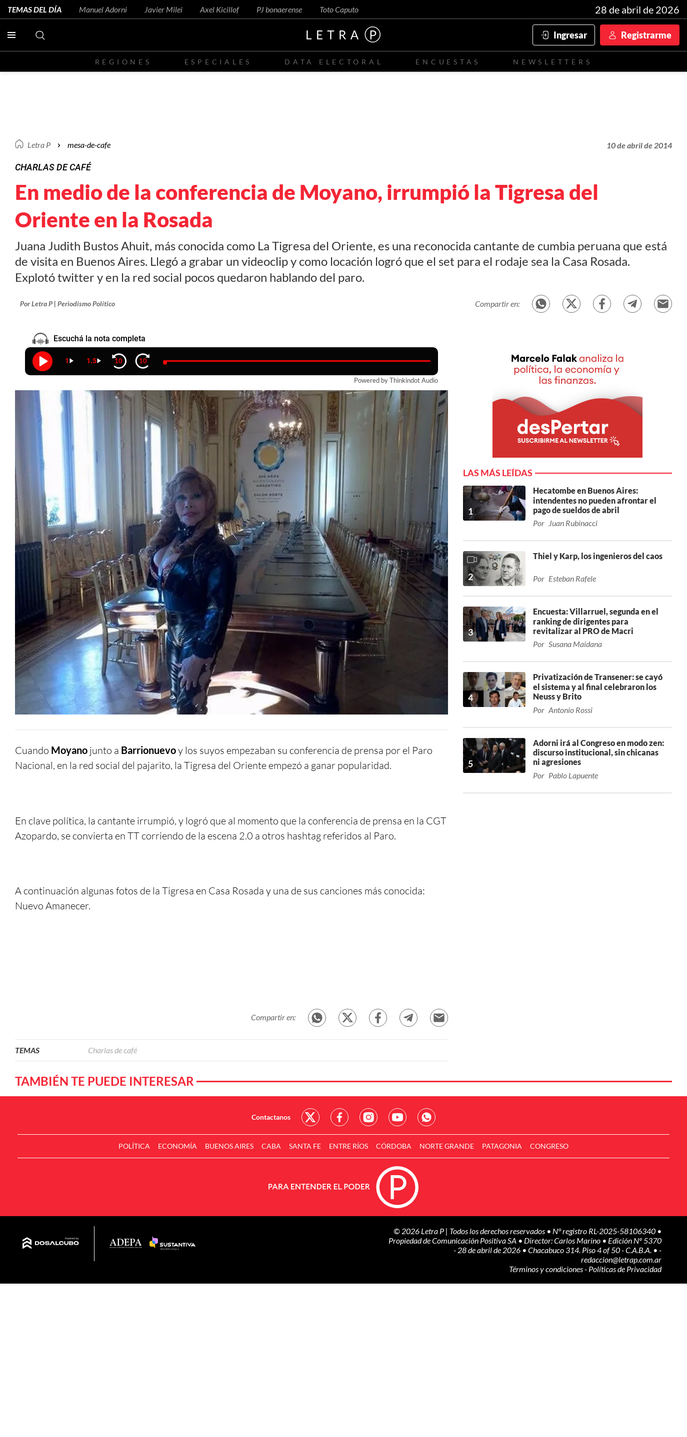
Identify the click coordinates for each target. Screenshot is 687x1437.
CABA (271, 1146)
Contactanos (271, 1117)
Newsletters (552, 61)
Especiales (218, 61)
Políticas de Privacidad (625, 1269)
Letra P (39, 144)
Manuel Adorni (103, 9)
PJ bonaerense (279, 9)
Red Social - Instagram (368, 1117)
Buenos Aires (229, 1146)
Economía (177, 1146)
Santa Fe (305, 1146)
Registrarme (646, 34)
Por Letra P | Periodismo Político (67, 303)
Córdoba (394, 1146)
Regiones (123, 61)
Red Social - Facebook (339, 1117)
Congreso (549, 1146)
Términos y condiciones (546, 1269)
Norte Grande (447, 1146)
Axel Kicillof (219, 9)
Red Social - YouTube (397, 1117)
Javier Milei (163, 9)
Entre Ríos (348, 1146)
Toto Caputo (339, 9)
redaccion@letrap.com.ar (621, 1259)
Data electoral (333, 61)
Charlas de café (112, 1050)
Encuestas (448, 61)
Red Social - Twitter (310, 1117)
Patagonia (502, 1146)
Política (134, 1146)
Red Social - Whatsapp (426, 1117)
